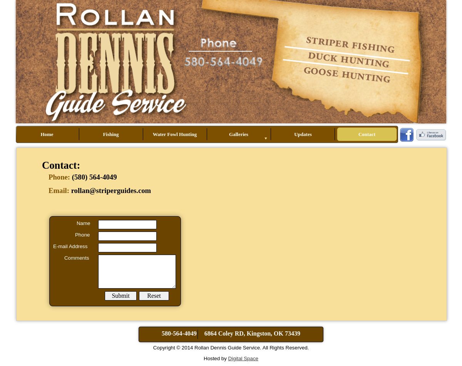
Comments (76, 258)
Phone (82, 235)
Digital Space (243, 358)
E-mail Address (70, 246)
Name (83, 223)
